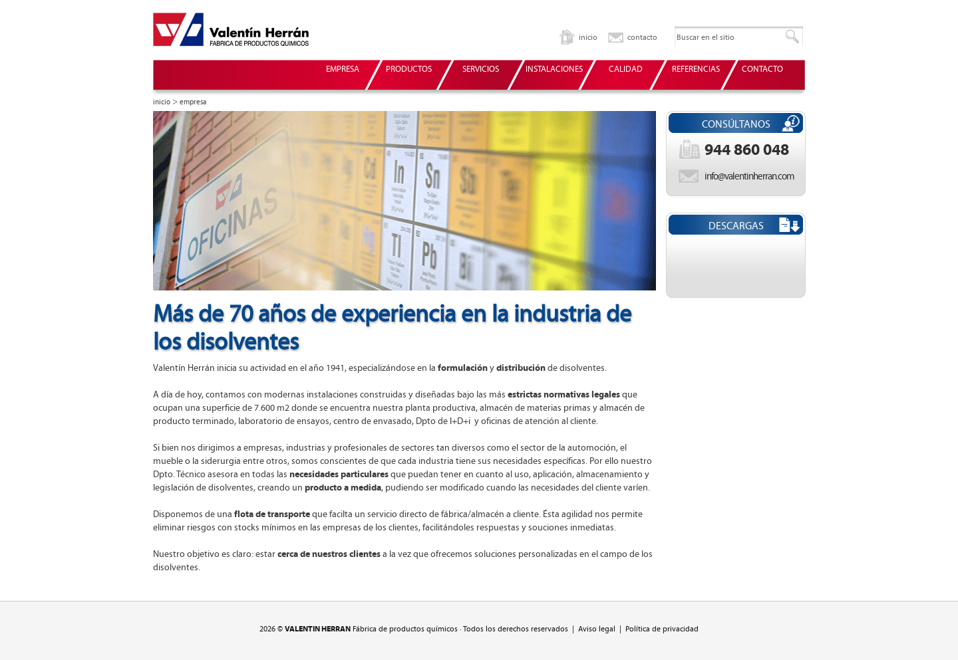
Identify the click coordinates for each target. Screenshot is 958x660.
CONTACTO (762, 69)
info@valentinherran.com (749, 176)
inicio (588, 37)
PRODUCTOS (409, 69)
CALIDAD (626, 69)
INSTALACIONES (554, 69)
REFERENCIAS (696, 69)
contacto (642, 37)
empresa (193, 102)
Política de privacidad (662, 628)
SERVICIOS (480, 69)
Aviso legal (596, 628)
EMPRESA (342, 69)
